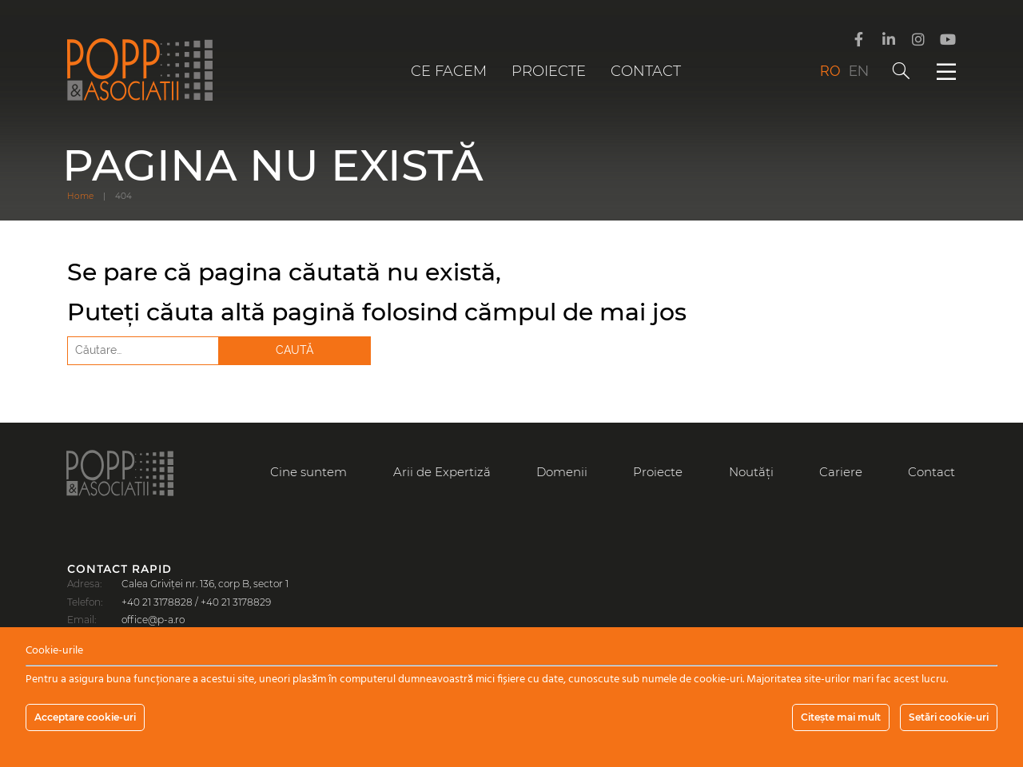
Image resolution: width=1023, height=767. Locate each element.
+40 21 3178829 (236, 602)
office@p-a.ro (153, 620)
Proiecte (549, 71)
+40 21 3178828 (157, 602)
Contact (646, 71)
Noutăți (751, 471)
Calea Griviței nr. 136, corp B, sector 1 (205, 584)
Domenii (561, 471)
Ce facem (449, 71)
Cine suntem (308, 471)
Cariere (840, 471)
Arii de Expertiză (442, 471)
